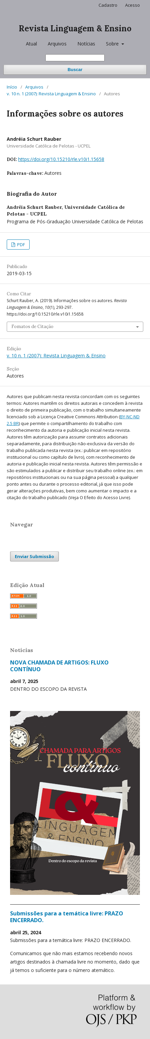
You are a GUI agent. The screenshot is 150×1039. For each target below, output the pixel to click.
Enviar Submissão (34, 556)
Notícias (86, 43)
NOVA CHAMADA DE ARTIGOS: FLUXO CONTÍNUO (59, 666)
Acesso (132, 5)
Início (12, 87)
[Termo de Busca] (75, 57)
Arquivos (57, 43)
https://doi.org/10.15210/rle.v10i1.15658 (61, 159)
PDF (20, 244)
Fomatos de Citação (32, 326)
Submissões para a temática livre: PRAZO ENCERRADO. (66, 917)
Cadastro (108, 5)
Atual (31, 43)
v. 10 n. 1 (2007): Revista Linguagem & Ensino (51, 94)
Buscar (75, 69)
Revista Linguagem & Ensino (75, 28)
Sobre (113, 43)
